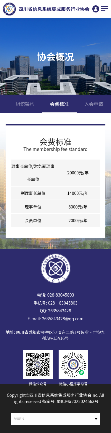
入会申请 (93, 103)
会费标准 (59, 103)
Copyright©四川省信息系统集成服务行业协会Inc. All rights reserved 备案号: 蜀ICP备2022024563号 (55, 398)
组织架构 (25, 103)
